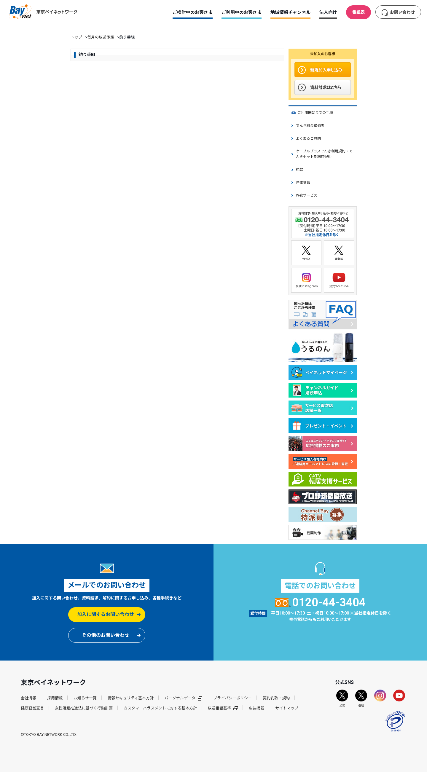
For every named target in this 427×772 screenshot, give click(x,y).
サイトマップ (286, 708)
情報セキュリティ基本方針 (131, 698)
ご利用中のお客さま (242, 12)
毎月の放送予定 (100, 37)
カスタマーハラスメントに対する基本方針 (160, 708)
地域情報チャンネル (290, 12)
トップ (76, 37)
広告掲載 (256, 708)
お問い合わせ (402, 12)
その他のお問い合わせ (105, 635)
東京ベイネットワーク (43, 11)
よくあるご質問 (308, 138)
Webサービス (306, 195)
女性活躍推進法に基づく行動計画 (84, 708)
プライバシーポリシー (232, 698)
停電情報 (303, 183)
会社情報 (28, 698)
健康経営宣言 (32, 708)
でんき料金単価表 (310, 126)
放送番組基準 (223, 708)
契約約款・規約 (276, 698)
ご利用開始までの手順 (315, 113)
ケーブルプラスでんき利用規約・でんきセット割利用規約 (324, 154)
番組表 (358, 12)
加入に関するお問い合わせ (105, 614)
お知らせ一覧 (85, 698)
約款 (299, 170)
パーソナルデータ (183, 698)
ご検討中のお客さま (193, 12)
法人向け (328, 12)
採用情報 (55, 698)
